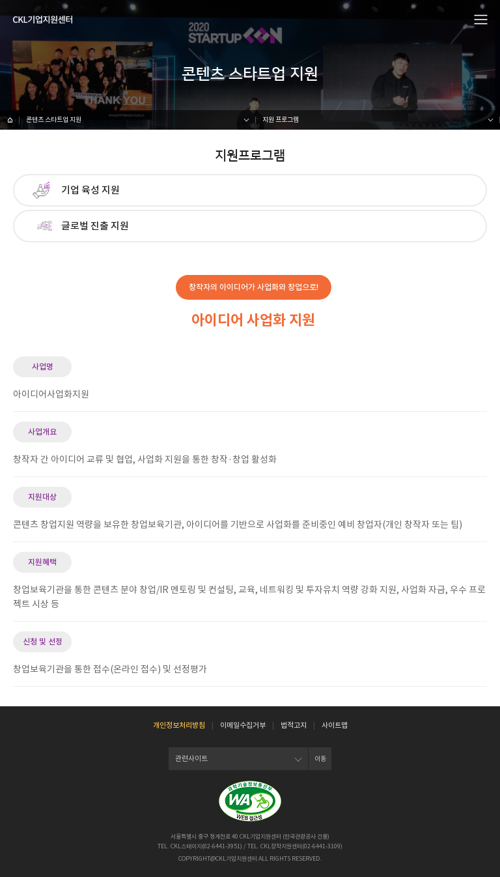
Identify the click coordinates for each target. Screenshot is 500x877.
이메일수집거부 (243, 725)
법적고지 (294, 725)
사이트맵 (335, 725)
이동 (320, 759)
